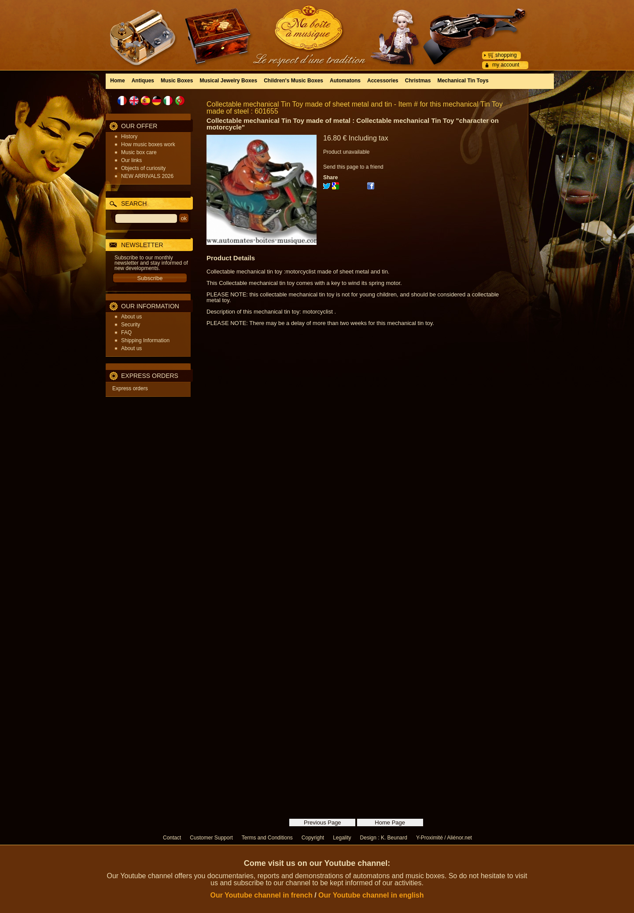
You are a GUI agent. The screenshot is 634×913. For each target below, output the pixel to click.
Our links (131, 160)
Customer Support (211, 838)
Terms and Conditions (267, 838)
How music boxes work (148, 144)
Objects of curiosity (143, 168)
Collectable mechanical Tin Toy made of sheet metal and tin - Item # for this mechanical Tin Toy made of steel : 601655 (354, 107)
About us (131, 317)
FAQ (126, 332)
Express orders (130, 388)
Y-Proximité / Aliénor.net (444, 838)
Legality (342, 838)
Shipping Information (145, 340)
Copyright (313, 838)
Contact (172, 838)
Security (130, 325)
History (129, 136)
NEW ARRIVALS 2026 (147, 176)
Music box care (139, 152)
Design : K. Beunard (383, 838)
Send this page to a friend (353, 167)
